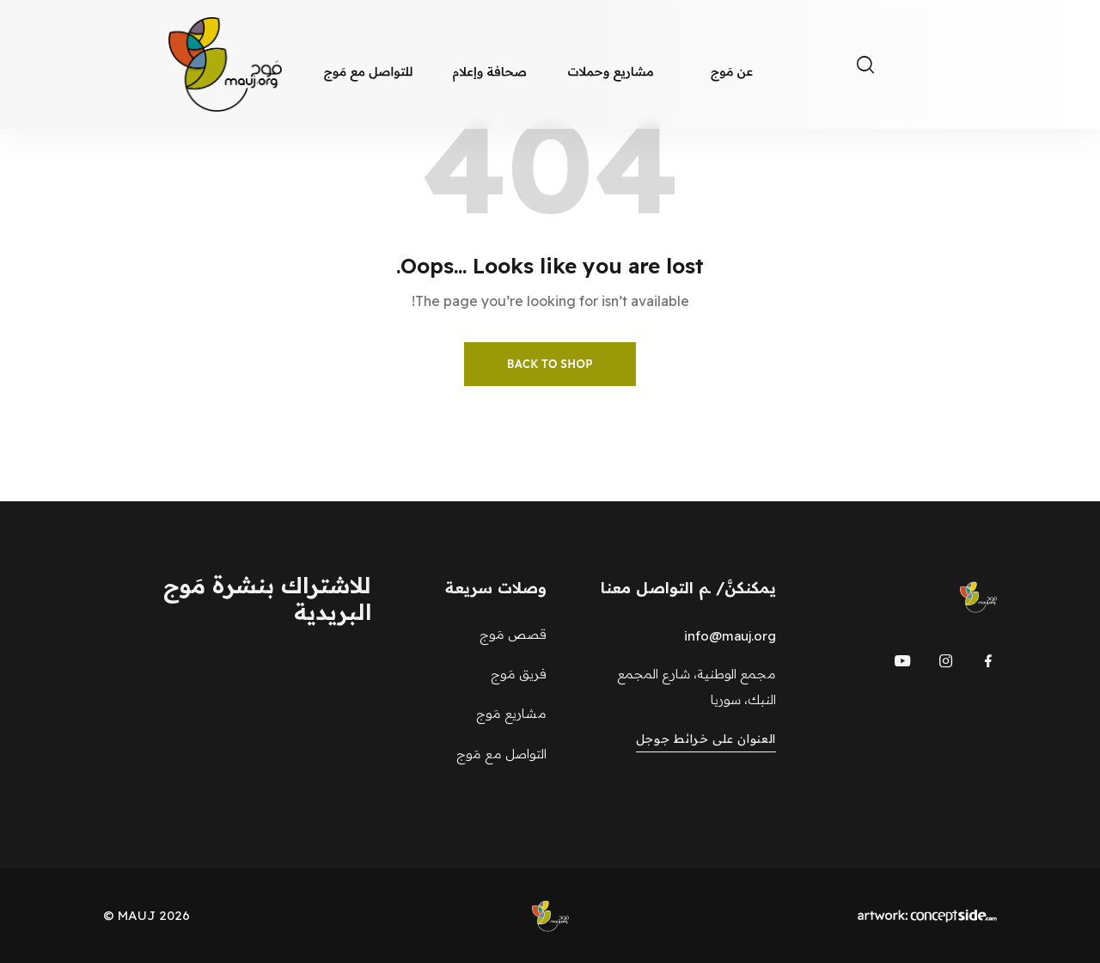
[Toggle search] (865, 64)
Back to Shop (550, 364)
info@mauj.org (730, 636)
